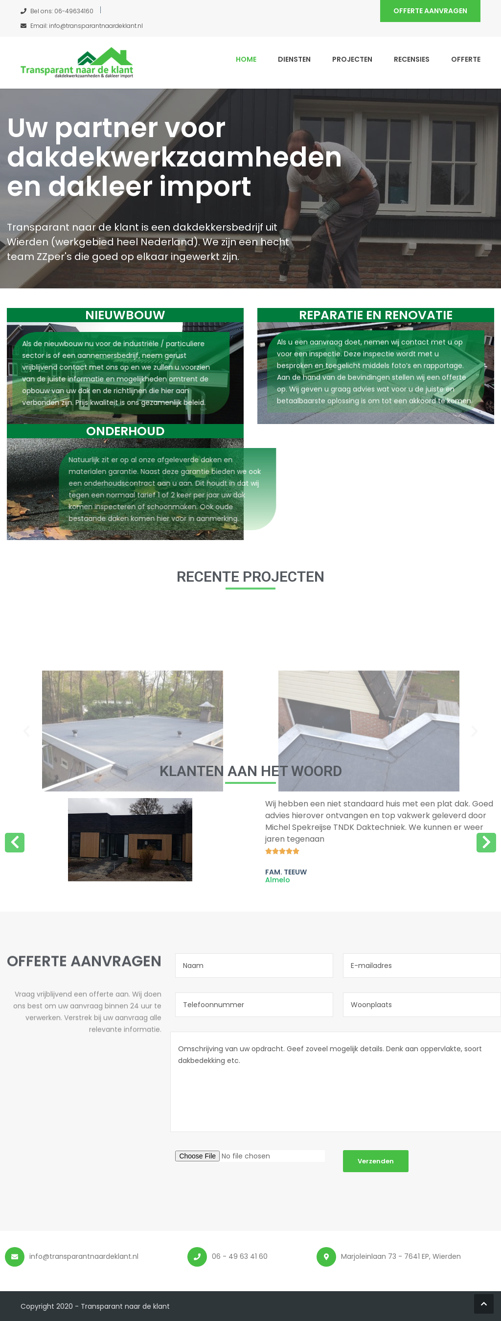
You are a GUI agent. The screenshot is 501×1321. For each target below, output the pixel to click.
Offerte (465, 59)
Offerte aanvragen (430, 11)
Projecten (352, 59)
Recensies (412, 59)
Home (246, 59)
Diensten (294, 59)
